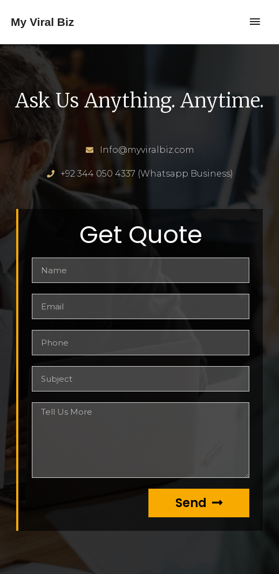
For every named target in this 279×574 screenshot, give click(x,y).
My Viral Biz (42, 22)
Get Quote (140, 235)
